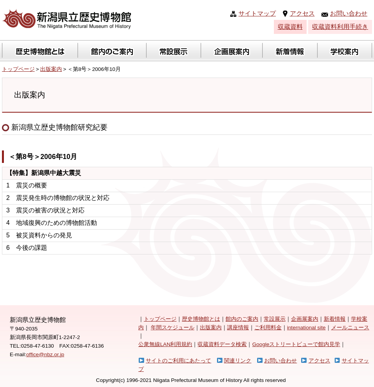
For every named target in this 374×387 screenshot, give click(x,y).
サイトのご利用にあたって (178, 361)
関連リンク (237, 361)
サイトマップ (257, 13)
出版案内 (51, 69)
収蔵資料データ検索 (222, 344)
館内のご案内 (242, 319)
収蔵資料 (290, 26)
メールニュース (350, 327)
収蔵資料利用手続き (340, 26)
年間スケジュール (172, 327)
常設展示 (275, 319)
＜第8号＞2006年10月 (43, 157)
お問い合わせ (348, 13)
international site (306, 327)
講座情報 (238, 327)
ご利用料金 (268, 327)
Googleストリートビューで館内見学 (296, 344)
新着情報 (335, 319)
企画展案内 (304, 319)
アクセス (302, 13)
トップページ (18, 69)
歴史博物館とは (201, 319)
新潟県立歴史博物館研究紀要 (55, 127)
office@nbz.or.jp (45, 354)
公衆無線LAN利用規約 (165, 344)
